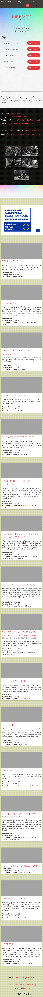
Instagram (25, 978)
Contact (8, 985)
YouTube (33, 978)
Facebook (17, 978)
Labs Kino (26, 988)
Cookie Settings (31, 985)
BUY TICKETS (33, 43)
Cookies (22, 985)
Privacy (15, 985)
